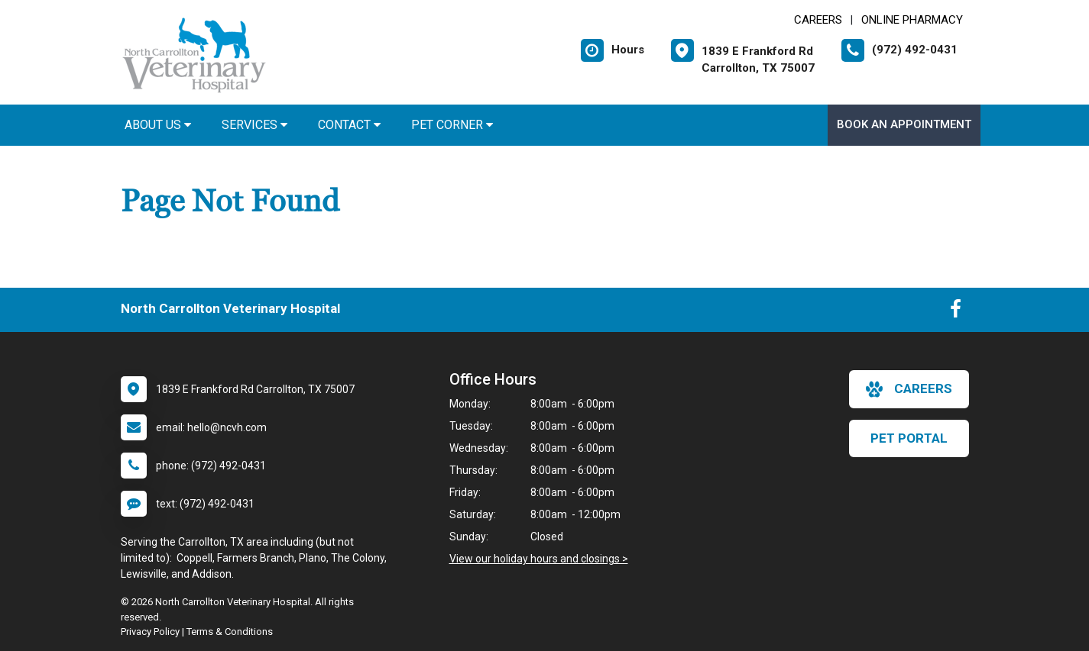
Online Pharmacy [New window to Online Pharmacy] (912, 20)
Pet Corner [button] (452, 125)
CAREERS (818, 20)
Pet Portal (909, 438)
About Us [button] (158, 125)
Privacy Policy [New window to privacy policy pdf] (150, 631)
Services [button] (254, 125)
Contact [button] (349, 125)
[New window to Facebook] (955, 312)
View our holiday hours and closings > (538, 559)
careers (909, 389)
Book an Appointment (904, 124)
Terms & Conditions (229, 631)
